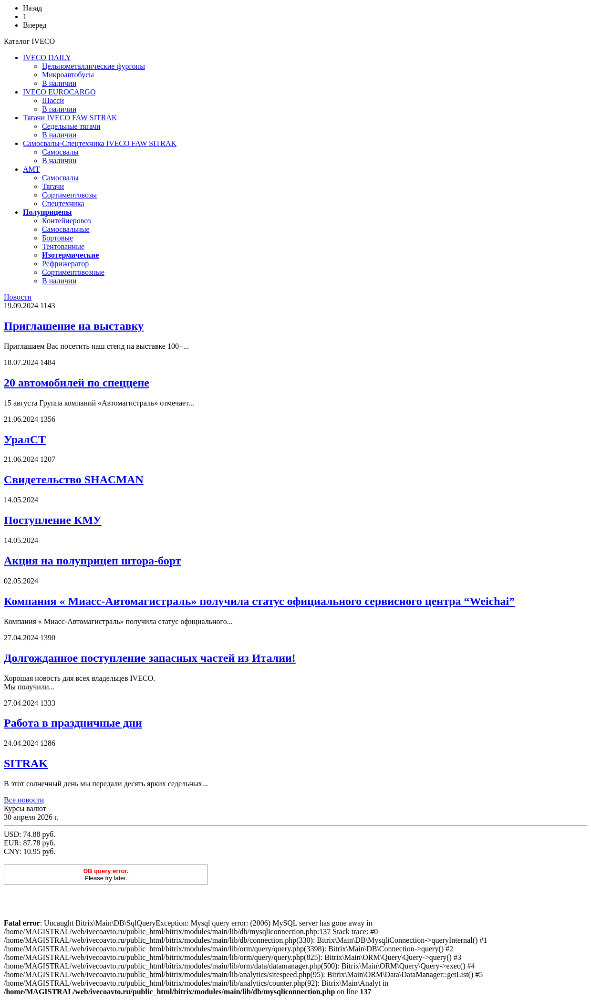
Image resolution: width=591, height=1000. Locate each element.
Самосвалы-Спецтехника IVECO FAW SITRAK (99, 143)
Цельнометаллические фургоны (93, 66)
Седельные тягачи (71, 126)
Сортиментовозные (73, 272)
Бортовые (57, 238)
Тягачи (53, 186)
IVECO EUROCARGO (59, 92)
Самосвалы (60, 152)
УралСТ (25, 439)
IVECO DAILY (47, 57)
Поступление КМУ (53, 520)
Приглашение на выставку (74, 326)
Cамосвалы (60, 178)
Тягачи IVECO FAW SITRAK (70, 118)
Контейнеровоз (66, 221)
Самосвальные (66, 229)
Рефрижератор (65, 264)
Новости (17, 297)
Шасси (53, 100)
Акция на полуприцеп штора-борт (92, 560)
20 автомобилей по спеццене (76, 382)
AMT (31, 169)
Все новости (24, 800)
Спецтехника (63, 203)
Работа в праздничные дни (73, 723)
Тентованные (63, 246)
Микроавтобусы (68, 75)
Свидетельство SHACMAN (74, 479)
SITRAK (26, 763)
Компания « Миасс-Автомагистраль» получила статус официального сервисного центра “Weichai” (259, 601)
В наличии (59, 83)
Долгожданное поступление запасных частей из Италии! (150, 658)
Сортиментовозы (69, 195)
